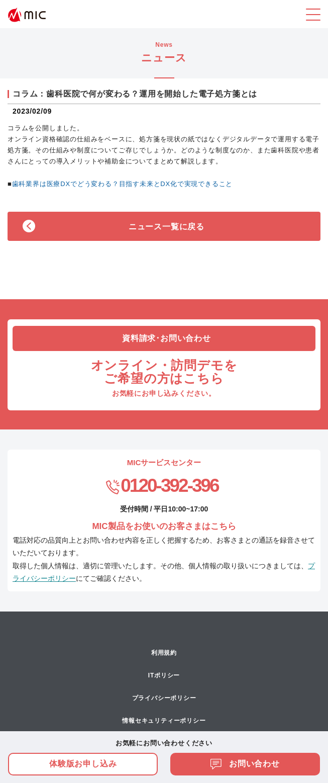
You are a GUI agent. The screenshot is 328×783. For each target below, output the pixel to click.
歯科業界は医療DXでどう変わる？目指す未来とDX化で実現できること (122, 184)
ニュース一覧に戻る (166, 226)
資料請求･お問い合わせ (166, 338)
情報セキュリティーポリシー (163, 720)
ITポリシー (164, 675)
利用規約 (164, 652)
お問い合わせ (245, 763)
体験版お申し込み (83, 763)
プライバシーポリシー (164, 698)
